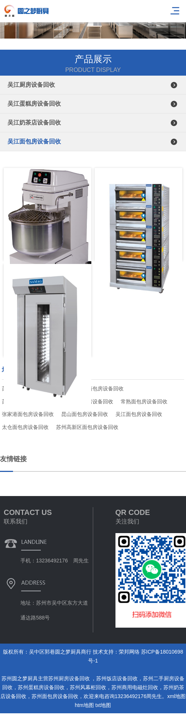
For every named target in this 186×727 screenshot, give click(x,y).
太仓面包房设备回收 (25, 427)
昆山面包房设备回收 (84, 414)
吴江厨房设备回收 (31, 85)
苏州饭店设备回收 (117, 678)
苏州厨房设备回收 (69, 678)
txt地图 (103, 705)
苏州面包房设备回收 (55, 696)
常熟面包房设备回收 (144, 401)
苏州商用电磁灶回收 (134, 687)
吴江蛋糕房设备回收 (34, 103)
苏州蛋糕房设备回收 (41, 687)
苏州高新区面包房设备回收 (87, 427)
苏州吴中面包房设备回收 (95, 388)
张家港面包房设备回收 (28, 414)
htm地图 (84, 705)
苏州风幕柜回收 (88, 687)
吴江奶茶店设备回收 (34, 122)
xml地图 (176, 696)
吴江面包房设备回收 (34, 141)
